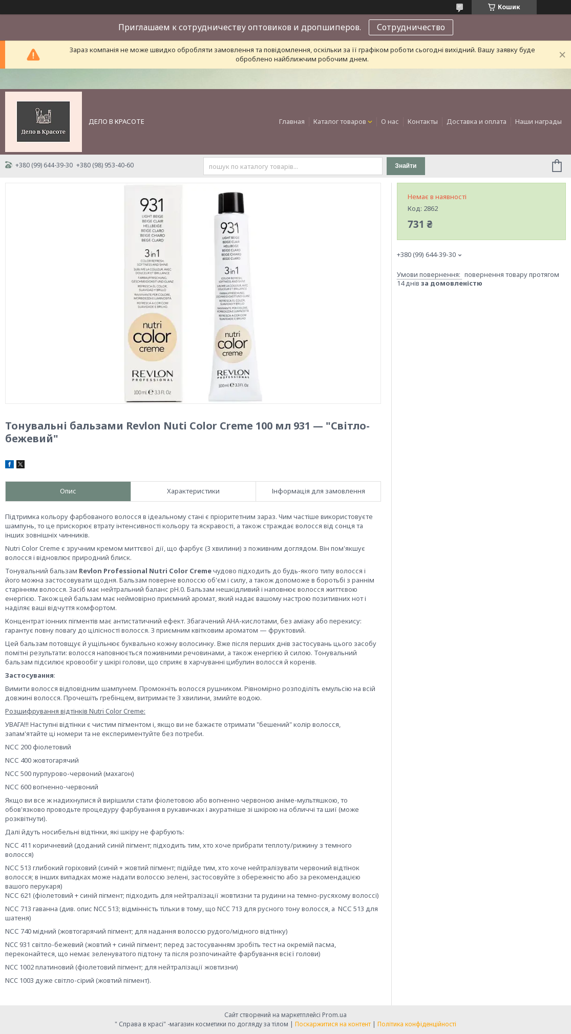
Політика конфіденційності (416, 1024)
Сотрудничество (411, 27)
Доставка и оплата (476, 121)
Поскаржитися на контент (333, 1024)
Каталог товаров (339, 121)
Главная (292, 121)
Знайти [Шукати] (405, 165)
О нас (390, 121)
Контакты (423, 121)
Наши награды (538, 121)
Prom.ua (334, 1014)
